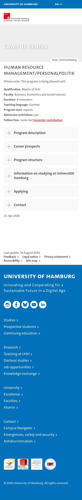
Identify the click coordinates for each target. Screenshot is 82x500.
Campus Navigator (18, 428)
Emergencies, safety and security (29, 434)
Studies (9, 320)
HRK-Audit (34, 462)
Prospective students (20, 326)
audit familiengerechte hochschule (9, 464)
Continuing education (20, 333)
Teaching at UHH (16, 354)
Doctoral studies (16, 360)
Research (11, 347)
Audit (21, 460)
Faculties (10, 400)
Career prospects (27, 146)
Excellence (12, 394)
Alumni (9, 407)
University (11, 387)
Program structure (28, 159)
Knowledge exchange (20, 373)
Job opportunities (17, 367)
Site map (31, 261)
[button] (57, 4)
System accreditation (50, 462)
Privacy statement (56, 257)
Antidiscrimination (18, 441)
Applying (21, 191)
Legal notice (30, 257)
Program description (30, 132)
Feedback (10, 257)
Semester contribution (48, 120)
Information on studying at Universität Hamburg (44, 175)
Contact (20, 205)
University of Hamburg (21, 4)
